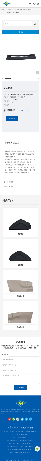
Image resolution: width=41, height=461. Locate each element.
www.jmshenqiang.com (22, 452)
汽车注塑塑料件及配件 (24, 10)
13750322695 (19, 434)
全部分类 (20, 32)
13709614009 (32, 348)
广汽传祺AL (7, 12)
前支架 (11, 186)
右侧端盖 (20, 234)
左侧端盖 (20, 265)
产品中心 (11, 10)
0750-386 (20, 437)
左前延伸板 (20, 296)
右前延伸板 (20, 327)
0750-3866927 (24, 110)
